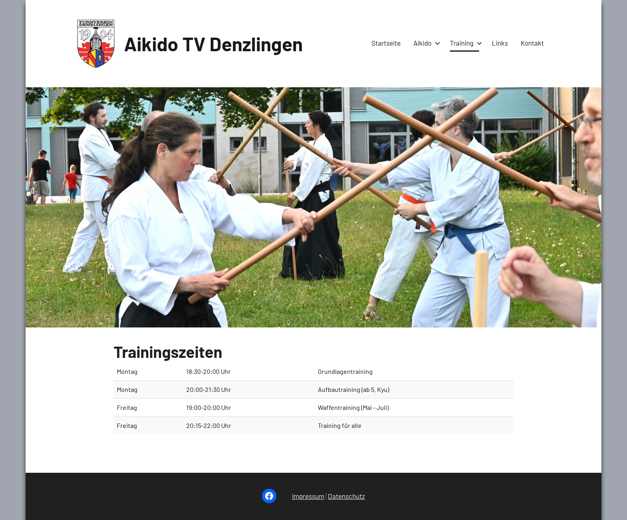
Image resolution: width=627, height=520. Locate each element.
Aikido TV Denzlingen (213, 43)
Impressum (308, 496)
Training (464, 43)
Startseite (386, 43)
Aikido (425, 43)
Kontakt (532, 43)
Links (500, 43)
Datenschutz (346, 496)
